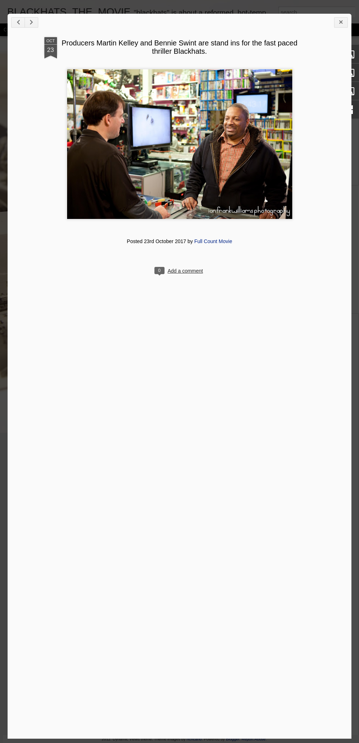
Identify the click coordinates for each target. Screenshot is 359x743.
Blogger (232, 739)
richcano (194, 739)
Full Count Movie (213, 241)
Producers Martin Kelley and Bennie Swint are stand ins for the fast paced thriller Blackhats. (180, 47)
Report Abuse (254, 739)
